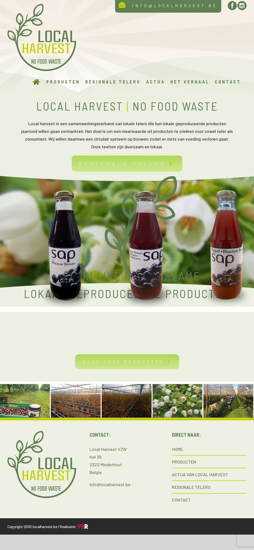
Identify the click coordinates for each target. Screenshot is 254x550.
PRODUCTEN (184, 462)
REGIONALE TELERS (191, 487)
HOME (177, 449)
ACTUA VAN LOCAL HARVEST (200, 474)
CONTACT (181, 500)
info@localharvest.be (110, 484)
